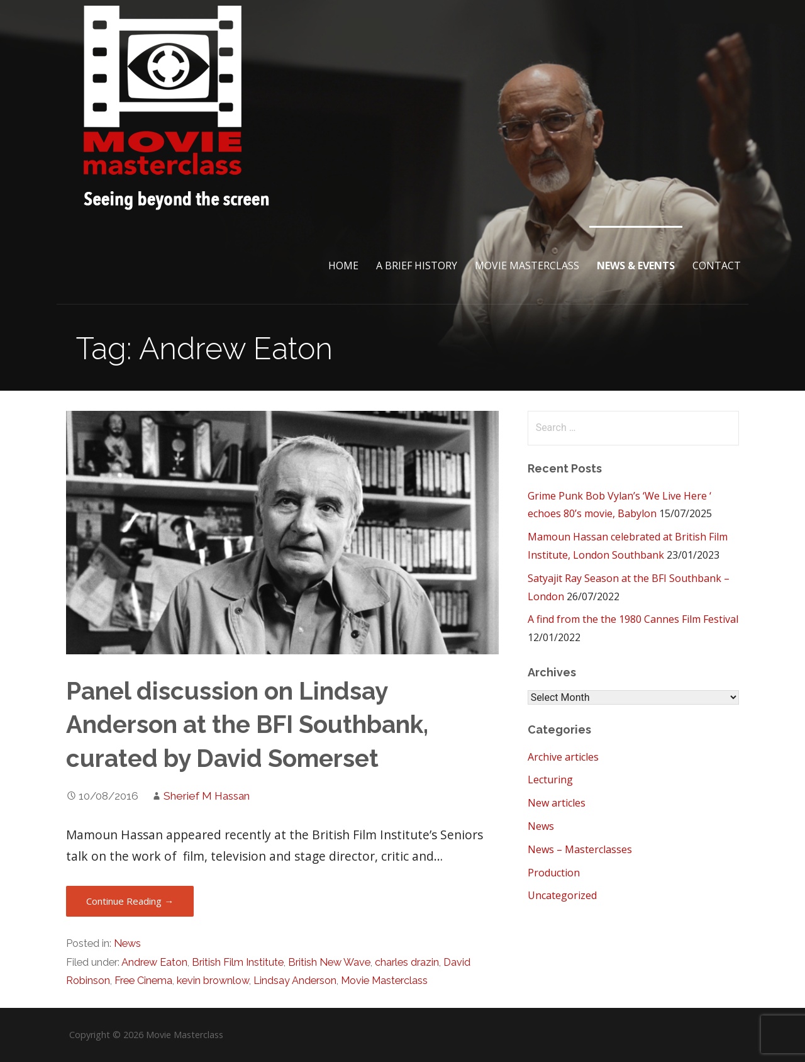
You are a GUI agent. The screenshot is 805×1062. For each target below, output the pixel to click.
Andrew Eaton (154, 962)
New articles (557, 803)
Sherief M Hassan (207, 796)
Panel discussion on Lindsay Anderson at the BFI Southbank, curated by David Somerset (247, 725)
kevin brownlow (213, 981)
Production (554, 873)
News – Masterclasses (580, 849)
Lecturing (550, 779)
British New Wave (329, 962)
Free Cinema (143, 981)
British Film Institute (238, 962)
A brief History (416, 265)
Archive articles (563, 757)
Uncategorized (562, 895)
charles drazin (407, 962)
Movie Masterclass (527, 265)
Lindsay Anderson (294, 981)
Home (343, 265)
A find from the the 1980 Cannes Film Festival (633, 619)
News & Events (636, 265)
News (127, 943)
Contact (716, 265)
